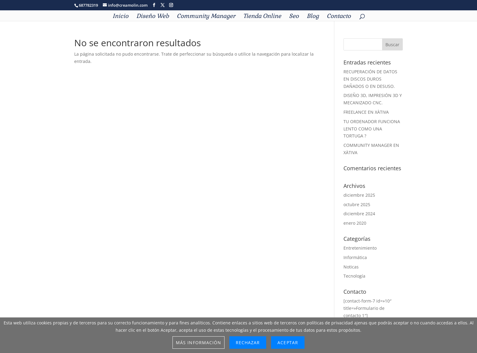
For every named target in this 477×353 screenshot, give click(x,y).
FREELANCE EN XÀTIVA (366, 112)
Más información (198, 342)
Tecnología (354, 276)
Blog (313, 17)
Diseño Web (152, 17)
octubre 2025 (356, 204)
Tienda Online (262, 17)
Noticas (351, 267)
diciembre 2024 (359, 213)
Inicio (120, 17)
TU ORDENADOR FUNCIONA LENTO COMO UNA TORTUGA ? (371, 129)
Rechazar (248, 342)
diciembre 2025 (359, 195)
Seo (294, 17)
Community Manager (206, 17)
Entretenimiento (360, 248)
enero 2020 (354, 223)
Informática (355, 257)
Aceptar (287, 342)
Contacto (339, 17)
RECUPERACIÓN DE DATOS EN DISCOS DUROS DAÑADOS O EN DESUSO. (370, 79)
